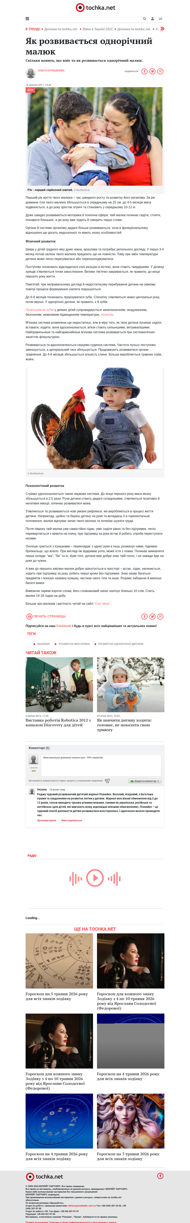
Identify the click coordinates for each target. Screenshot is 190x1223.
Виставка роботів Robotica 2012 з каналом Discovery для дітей (58, 722)
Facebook (63, 626)
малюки (43, 644)
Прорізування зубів (40, 310)
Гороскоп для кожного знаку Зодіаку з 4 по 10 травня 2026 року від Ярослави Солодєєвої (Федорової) (126, 1001)
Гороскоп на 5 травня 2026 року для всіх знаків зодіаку (57, 996)
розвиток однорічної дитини (120, 644)
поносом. (107, 314)
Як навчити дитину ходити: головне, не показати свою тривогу (124, 724)
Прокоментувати (46, 820)
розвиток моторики (74, 644)
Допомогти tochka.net (61, 29)
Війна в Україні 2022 (98, 29)
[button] (152, 19)
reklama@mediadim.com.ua (82, 1205)
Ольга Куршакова (51, 70)
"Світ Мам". (102, 603)
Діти (30, 90)
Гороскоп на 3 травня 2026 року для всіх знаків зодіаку (128, 1156)
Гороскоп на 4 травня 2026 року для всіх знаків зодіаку (128, 1076)
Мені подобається (71, 820)
